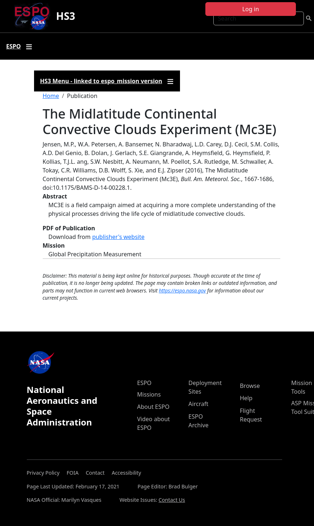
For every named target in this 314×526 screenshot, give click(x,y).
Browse (250, 386)
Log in (250, 9)
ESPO (144, 383)
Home (51, 96)
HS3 (65, 16)
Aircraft (198, 404)
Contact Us (172, 499)
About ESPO (153, 407)
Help (246, 398)
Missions (149, 394)
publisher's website (118, 237)
